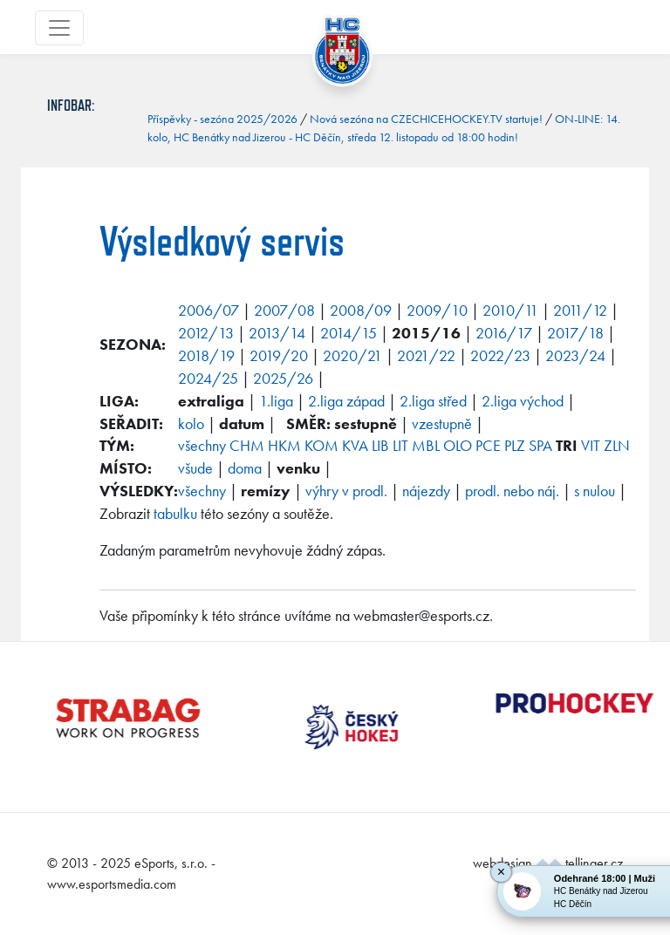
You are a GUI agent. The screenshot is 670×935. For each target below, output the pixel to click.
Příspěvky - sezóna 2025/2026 (222, 118)
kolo (191, 423)
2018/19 (206, 355)
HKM (284, 445)
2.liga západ (346, 401)
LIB (380, 445)
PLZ (514, 445)
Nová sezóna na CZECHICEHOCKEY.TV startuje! (426, 118)
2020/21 (352, 355)
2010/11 (510, 310)
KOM (321, 445)
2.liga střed (433, 401)
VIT (590, 445)
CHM (246, 445)
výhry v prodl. (346, 491)
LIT (400, 445)
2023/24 (575, 355)
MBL (426, 445)
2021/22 (426, 355)
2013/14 (277, 333)
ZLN (617, 445)
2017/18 (575, 333)
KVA (355, 445)
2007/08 (284, 310)
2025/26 (283, 378)
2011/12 (580, 310)
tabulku (175, 513)
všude (195, 468)
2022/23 (500, 355)
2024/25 (208, 378)
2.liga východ (523, 401)
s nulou (594, 491)
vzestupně (442, 423)
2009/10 (437, 310)
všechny (202, 445)
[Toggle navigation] (59, 27)
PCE (488, 445)
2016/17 (503, 333)
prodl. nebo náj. (512, 491)
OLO (457, 445)
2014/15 (348, 333)
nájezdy (426, 491)
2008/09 (361, 310)
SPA (540, 445)
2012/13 (206, 333)
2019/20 (279, 355)
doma (245, 468)
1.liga (276, 401)
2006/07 (208, 310)
